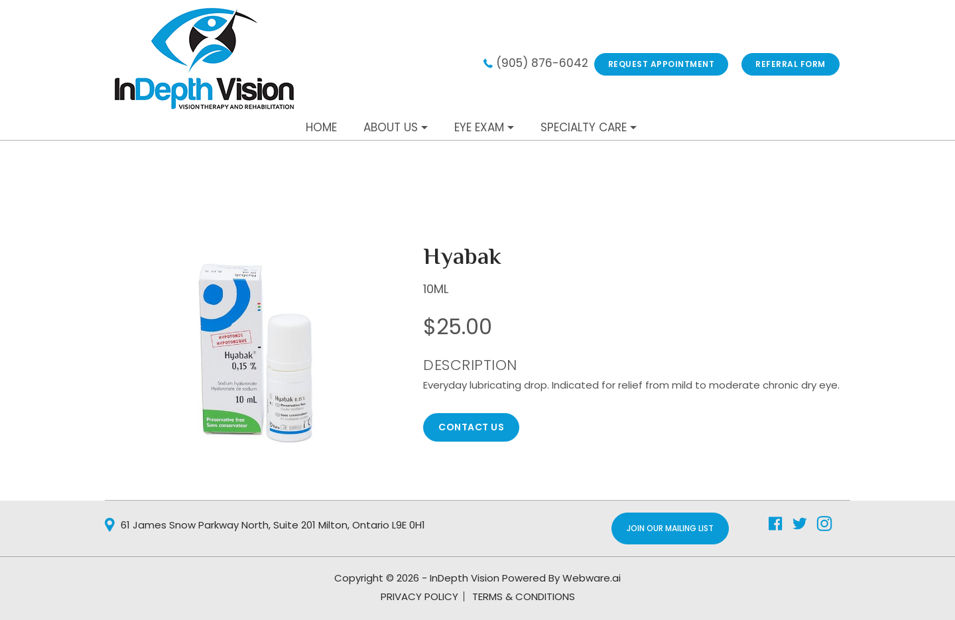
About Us (390, 127)
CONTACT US (471, 427)
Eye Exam (479, 127)
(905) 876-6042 (542, 63)
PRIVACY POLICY (419, 596)
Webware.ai (591, 578)
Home (321, 127)
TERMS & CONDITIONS (523, 596)
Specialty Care (584, 127)
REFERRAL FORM (790, 64)
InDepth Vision (464, 578)
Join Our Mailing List (670, 528)
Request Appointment (661, 64)
